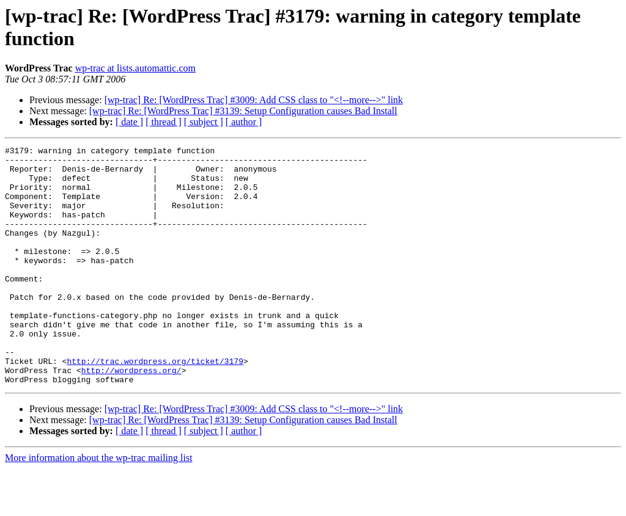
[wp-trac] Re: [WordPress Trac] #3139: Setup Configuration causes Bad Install (243, 111)
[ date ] (129, 122)
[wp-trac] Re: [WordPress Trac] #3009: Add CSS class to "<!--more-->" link (254, 100)
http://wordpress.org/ (131, 415)
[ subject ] (203, 122)
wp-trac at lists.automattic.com (135, 68)
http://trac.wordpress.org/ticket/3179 (155, 404)
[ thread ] (163, 122)
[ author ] (244, 122)
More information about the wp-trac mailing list (99, 505)
